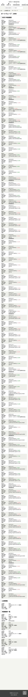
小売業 (10, 606)
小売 (9, 607)
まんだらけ (11, 624)
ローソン (10, 615)
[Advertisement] (14, 676)
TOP (1, 10)
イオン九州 (11, 632)
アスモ (10, 640)
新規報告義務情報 (16, 4)
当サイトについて (14, 692)
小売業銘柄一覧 (7, 10)
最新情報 (2, 4)
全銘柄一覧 (9, 4)
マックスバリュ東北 (13, 649)
